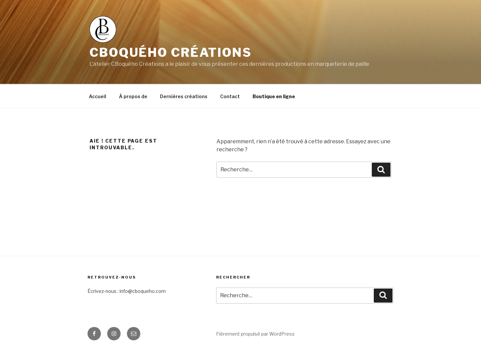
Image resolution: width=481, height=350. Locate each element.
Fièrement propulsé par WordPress (255, 334)
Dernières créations (183, 96)
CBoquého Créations (171, 52)
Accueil (97, 96)
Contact (230, 96)
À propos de (133, 96)
